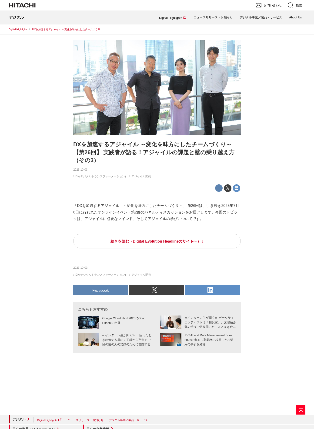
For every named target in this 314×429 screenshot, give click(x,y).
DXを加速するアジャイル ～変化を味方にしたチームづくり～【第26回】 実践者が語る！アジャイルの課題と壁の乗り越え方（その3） (153, 152)
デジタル (18, 419)
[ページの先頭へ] (300, 410)
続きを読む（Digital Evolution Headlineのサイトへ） (155, 241)
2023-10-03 (80, 169)
